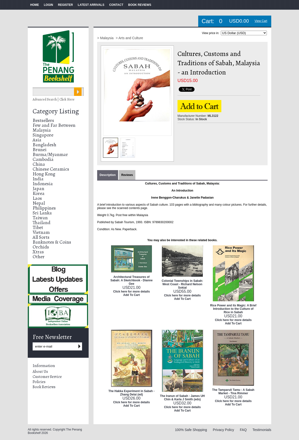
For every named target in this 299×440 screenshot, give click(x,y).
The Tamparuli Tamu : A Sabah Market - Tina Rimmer (233, 391)
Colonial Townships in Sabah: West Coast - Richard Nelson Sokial (182, 284)
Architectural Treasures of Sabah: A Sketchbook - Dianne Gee (131, 280)
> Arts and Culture (129, 38)
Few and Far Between (54, 125)
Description (108, 175)
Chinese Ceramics (51, 169)
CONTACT (116, 5)
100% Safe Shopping (191, 430)
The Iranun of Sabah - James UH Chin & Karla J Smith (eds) (182, 397)
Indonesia (43, 183)
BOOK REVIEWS (139, 5)
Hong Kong (44, 174)
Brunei (40, 149)
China (39, 164)
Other (39, 256)
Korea (39, 193)
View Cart (261, 21)
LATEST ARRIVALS (91, 5)
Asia (37, 140)
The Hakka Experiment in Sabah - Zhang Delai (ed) (131, 392)
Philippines (44, 208)
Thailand (41, 222)
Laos (37, 198)
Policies (39, 382)
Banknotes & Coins (52, 242)
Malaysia (42, 130)
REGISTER (65, 5)
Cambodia (43, 159)
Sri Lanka (42, 213)
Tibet (38, 227)
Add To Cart (131, 295)
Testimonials (261, 430)
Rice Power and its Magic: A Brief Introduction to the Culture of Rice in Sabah (233, 309)
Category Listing (56, 111)
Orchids (41, 247)
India (38, 178)
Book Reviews (44, 387)
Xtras (38, 251)
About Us (40, 371)
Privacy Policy (223, 430)
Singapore (43, 135)
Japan (38, 188)
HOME (34, 5)
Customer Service (47, 376)
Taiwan (40, 217)
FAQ (243, 430)
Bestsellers (43, 120)
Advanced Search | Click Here (54, 99)
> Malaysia (105, 38)
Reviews (127, 175)
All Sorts (41, 237)
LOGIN (48, 5)
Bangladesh (44, 144)
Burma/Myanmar (50, 154)
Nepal (39, 203)
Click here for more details (131, 291)
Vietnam (41, 232)
